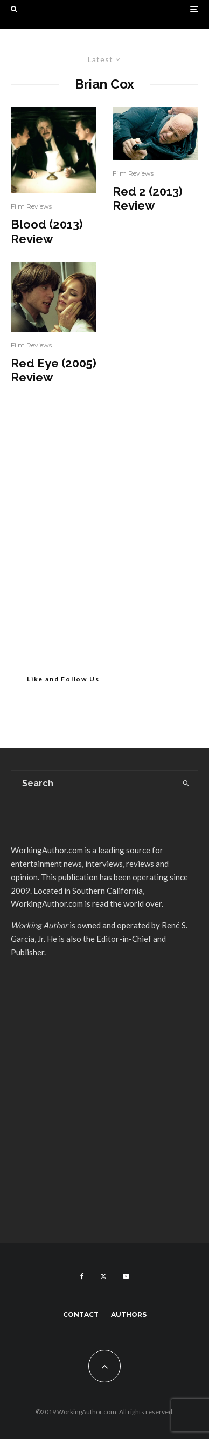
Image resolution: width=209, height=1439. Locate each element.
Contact (81, 1314)
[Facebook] (82, 1276)
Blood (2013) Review (47, 231)
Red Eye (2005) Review (53, 370)
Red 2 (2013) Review (148, 198)
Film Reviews (31, 206)
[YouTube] (126, 1276)
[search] (186, 784)
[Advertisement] (104, 537)
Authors (129, 1314)
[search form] (93, 784)
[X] (103, 1276)
